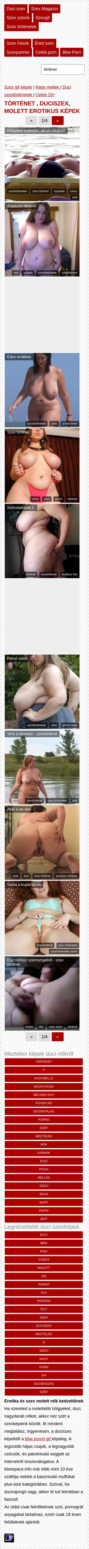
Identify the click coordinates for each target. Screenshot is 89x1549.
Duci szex (16, 8)
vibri (41, 1026)
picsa (43, 1169)
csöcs (73, 191)
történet (72, 499)
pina (43, 1251)
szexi (43, 1186)
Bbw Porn (71, 52)
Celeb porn (46, 52)
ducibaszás (44, 1383)
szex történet (40, 191)
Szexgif (43, 17)
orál (16, 272)
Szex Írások (18, 43)
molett (29, 1026)
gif (44, 1375)
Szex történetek (21, 26)
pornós (43, 1301)
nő (44, 1276)
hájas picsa (44, 1086)
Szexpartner (18, 52)
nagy (43, 1359)
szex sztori (55, 1026)
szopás (28, 272)
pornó (58, 499)
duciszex (44, 1326)
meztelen (44, 1136)
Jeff (43, 1219)
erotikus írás (69, 574)
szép (44, 1128)
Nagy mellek (48, 87)
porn (43, 1367)
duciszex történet (66, 876)
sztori (35, 499)
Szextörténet (45, 945)
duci (74, 800)
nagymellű (43, 1078)
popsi (44, 1210)
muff (43, 1202)
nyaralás (59, 191)
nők (43, 1144)
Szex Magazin (44, 8)
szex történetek (57, 800)
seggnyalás (43, 1111)
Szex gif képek (18, 87)
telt (43, 1309)
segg (43, 1194)
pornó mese (69, 423)
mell (74, 197)
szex (54, 423)
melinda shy (43, 1095)
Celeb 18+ (45, 94)
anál (16, 876)
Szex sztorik (18, 17)
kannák (43, 1152)
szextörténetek (18, 191)
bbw (43, 1243)
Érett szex (44, 43)
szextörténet (69, 272)
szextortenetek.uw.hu (64, 951)
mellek (44, 1177)
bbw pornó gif (38, 1438)
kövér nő (44, 1103)
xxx (44, 1292)
